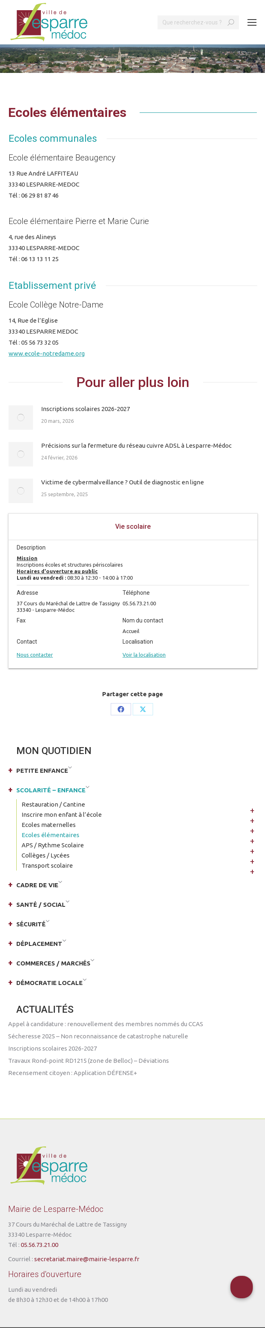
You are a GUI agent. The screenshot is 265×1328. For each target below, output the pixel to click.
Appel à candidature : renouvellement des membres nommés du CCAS (105, 1023)
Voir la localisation (144, 654)
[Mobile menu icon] (252, 22)
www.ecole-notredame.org (47, 353)
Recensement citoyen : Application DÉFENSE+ (72, 1072)
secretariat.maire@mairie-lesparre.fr (86, 1258)
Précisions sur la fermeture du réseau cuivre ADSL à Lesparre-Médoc (136, 445)
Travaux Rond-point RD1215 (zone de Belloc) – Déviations (88, 1060)
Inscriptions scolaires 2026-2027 (85, 408)
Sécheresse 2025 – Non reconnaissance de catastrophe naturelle (98, 1036)
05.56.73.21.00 (39, 1244)
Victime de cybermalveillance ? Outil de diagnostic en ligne (122, 482)
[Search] (198, 22)
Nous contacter (35, 654)
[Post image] (21, 417)
